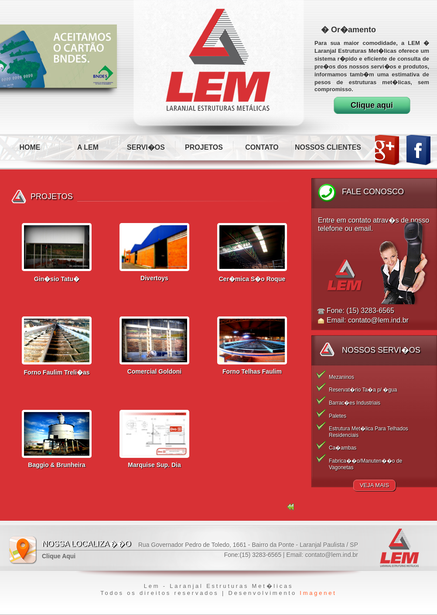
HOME (30, 147)
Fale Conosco (373, 191)
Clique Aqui (58, 556)
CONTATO (261, 147)
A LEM (88, 147)
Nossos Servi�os (381, 350)
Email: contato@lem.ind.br (368, 320)
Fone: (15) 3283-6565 (360, 310)
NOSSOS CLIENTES (328, 147)
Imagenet (318, 593)
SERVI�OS (146, 147)
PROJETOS (204, 147)
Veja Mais (374, 485)
